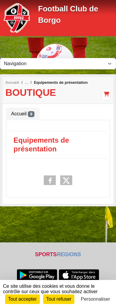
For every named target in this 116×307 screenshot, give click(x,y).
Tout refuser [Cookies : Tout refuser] (58, 299)
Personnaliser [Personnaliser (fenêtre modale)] (95, 299)
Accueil (22, 114)
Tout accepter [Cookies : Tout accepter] (22, 299)
